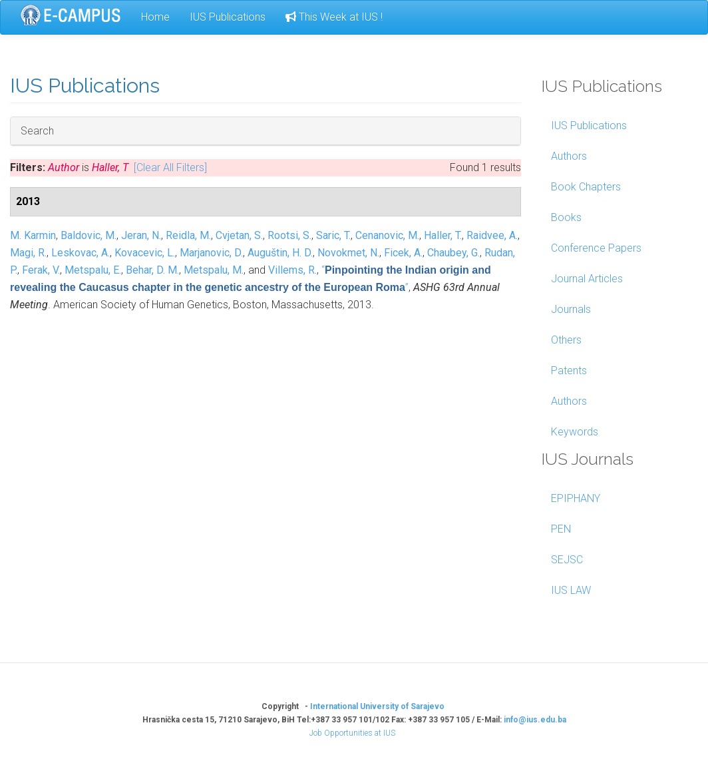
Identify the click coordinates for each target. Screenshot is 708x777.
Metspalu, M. (214, 270)
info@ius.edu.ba (535, 719)
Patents (569, 370)
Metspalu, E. (93, 270)
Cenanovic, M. (387, 235)
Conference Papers (596, 248)
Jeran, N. (141, 235)
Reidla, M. (188, 235)
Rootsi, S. (289, 235)
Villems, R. (292, 270)
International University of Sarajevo (377, 706)
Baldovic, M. (88, 235)
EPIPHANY (575, 498)
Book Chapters (586, 186)
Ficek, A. (403, 252)
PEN (561, 529)
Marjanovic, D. (211, 252)
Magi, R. (28, 252)
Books (566, 217)
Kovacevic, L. (144, 252)
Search (37, 130)
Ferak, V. (41, 270)
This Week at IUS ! (334, 17)
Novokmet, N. (348, 252)
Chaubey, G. (453, 252)
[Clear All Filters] (170, 167)
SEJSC (567, 559)
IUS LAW (571, 590)
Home (155, 17)
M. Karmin (33, 235)
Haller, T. (443, 235)
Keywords (574, 431)
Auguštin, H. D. (280, 252)
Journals (571, 309)
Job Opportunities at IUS (352, 733)
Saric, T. (333, 235)
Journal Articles (587, 278)
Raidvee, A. (492, 235)
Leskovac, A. (80, 252)
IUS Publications (228, 17)
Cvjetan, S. (239, 235)
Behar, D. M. (152, 270)
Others (566, 340)
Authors (569, 156)
